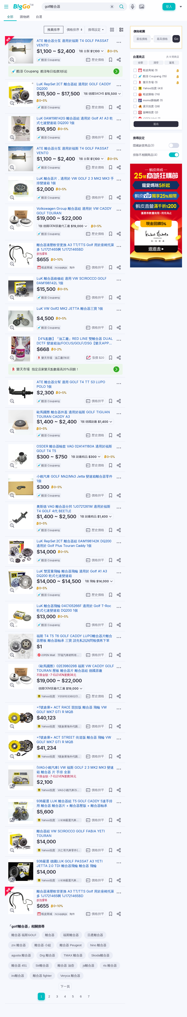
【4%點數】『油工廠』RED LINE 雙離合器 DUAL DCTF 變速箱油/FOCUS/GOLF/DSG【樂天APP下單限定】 (75, 343)
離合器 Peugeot (70, 945)
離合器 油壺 (66, 965)
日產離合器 (95, 935)
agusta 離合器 (21, 955)
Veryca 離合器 (70, 975)
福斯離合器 (71, 935)
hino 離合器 (98, 945)
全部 (140, 62)
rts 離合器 (110, 965)
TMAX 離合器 (73, 955)
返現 (171, 62)
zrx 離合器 (18, 945)
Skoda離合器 (100, 955)
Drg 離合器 (47, 955)
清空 (156, 62)
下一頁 (65, 986)
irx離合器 (17, 975)
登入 (169, 6)
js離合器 (89, 965)
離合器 (49, 935)
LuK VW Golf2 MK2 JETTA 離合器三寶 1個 (70, 308)
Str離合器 (42, 965)
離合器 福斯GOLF (23, 935)
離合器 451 (19, 965)
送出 (156, 124)
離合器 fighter (42, 975)
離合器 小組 (42, 945)
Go (176, 38)
